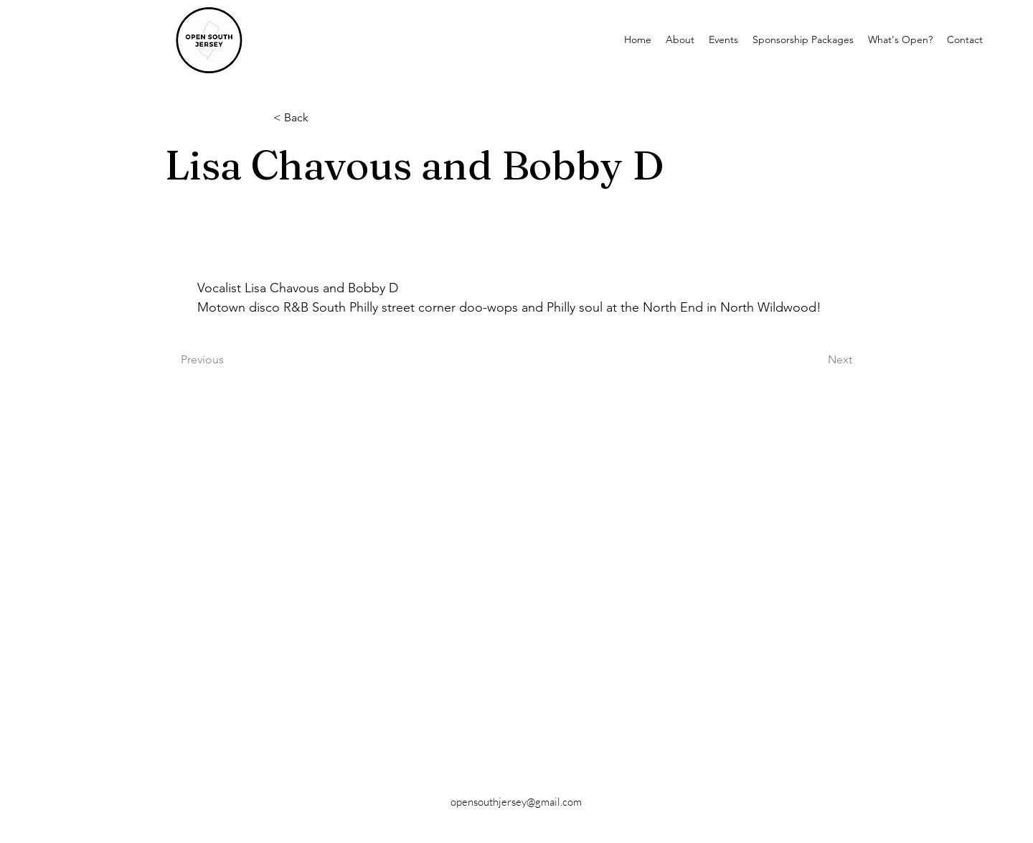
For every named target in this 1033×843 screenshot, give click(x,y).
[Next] (816, 359)
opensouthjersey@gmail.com (516, 802)
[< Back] (320, 118)
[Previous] (228, 359)
